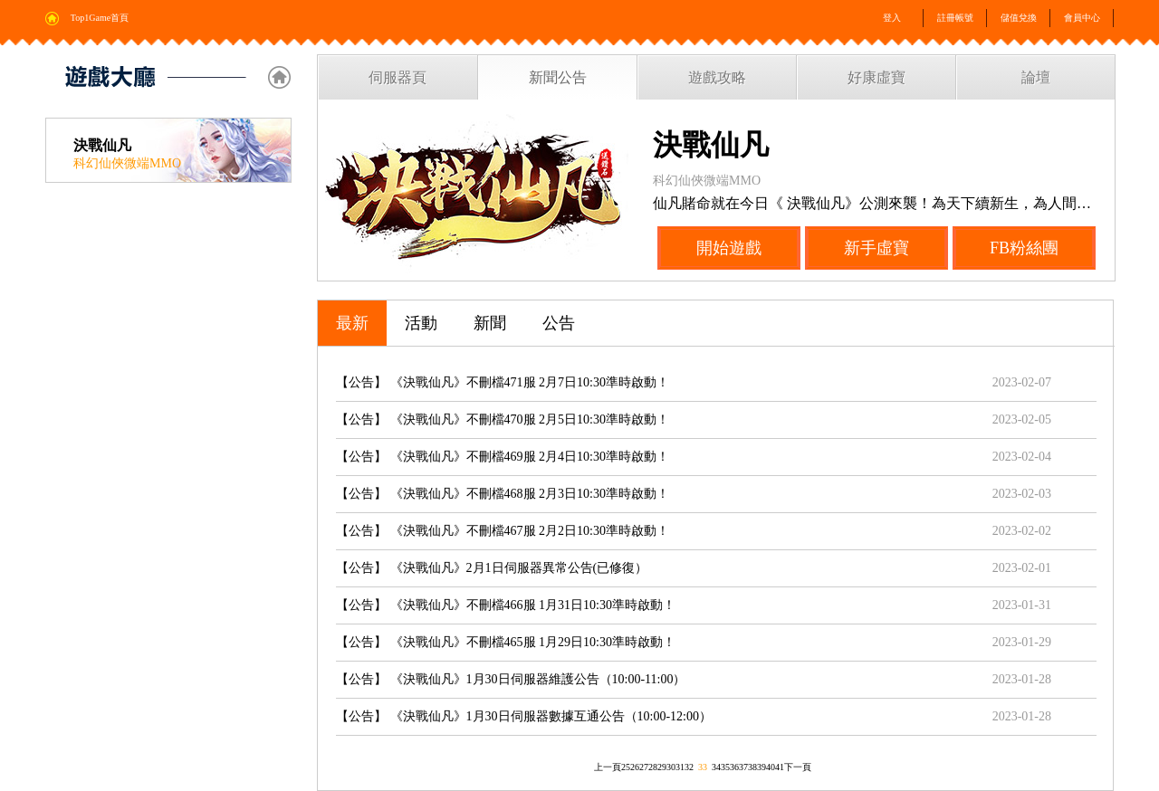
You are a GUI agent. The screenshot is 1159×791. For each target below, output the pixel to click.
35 (725, 767)
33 (702, 767)
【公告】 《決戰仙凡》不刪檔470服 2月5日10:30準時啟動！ (502, 419)
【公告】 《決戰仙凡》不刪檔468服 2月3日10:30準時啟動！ (502, 493)
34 (716, 767)
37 (743, 767)
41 (779, 767)
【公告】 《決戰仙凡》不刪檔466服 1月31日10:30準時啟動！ (505, 605)
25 (625, 767)
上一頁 (607, 767)
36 (734, 767)
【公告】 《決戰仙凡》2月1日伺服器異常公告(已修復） (491, 568)
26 (634, 767)
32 (689, 767)
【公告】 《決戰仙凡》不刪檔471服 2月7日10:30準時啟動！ (502, 382)
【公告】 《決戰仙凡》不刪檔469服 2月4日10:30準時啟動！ (502, 456)
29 (661, 767)
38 (752, 767)
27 (643, 767)
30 (670, 767)
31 (680, 767)
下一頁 (797, 767)
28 (652, 767)
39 (761, 767)
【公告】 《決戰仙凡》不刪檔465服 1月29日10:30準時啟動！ (505, 642)
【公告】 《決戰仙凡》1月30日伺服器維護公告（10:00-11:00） (510, 679)
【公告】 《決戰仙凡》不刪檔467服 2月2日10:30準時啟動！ (502, 531)
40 (770, 767)
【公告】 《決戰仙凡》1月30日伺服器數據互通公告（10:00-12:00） (524, 716)
